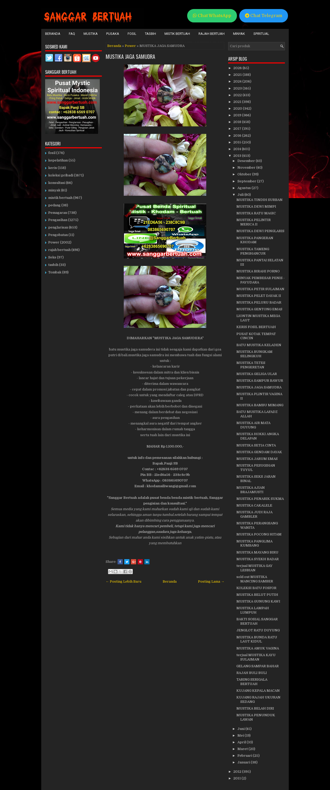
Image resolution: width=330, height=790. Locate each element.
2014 (237, 149)
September (247, 181)
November (246, 167)
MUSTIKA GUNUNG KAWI (258, 601)
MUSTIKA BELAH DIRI (255, 708)
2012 (237, 771)
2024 (237, 81)
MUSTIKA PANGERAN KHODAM (254, 240)
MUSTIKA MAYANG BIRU (257, 552)
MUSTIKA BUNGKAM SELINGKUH (254, 354)
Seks (52, 257)
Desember (246, 161)
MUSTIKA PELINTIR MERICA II (253, 222)
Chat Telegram (263, 15)
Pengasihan (57, 220)
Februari (245, 756)
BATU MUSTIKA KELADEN (258, 345)
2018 (237, 122)
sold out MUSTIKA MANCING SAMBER (254, 579)
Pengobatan (58, 235)
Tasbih (150, 34)
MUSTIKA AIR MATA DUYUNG (253, 425)
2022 (238, 95)
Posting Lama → (211, 581)
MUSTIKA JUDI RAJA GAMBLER (254, 514)
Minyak (239, 34)
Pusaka (112, 34)
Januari (244, 762)
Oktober (244, 174)
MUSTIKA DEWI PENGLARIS (260, 231)
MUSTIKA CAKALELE (254, 505)
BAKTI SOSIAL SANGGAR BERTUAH (257, 621)
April (242, 742)
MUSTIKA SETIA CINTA (256, 445)
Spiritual (261, 34)
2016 (237, 135)
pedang (54, 205)
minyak (54, 190)
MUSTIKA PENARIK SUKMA (260, 499)
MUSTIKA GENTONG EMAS (259, 309)
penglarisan (58, 227)
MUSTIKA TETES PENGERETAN (250, 365)
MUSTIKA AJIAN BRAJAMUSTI (250, 490)
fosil (51, 153)
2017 (237, 129)
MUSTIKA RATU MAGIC (256, 213)
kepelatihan (58, 160)
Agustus (244, 188)
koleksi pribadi (60, 175)
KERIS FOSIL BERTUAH (256, 327)
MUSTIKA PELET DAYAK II (258, 296)
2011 (237, 778)
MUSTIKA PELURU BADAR (258, 302)
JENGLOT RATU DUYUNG (258, 630)
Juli (240, 195)
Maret (243, 749)
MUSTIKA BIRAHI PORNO (258, 271)
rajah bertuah (59, 250)
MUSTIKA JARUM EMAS (257, 459)
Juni (241, 729)
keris (52, 168)
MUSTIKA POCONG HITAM (259, 534)
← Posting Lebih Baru (123, 581)
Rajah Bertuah (212, 34)
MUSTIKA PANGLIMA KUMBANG (254, 543)
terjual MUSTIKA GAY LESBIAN (254, 568)
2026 (238, 68)
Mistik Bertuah (177, 34)
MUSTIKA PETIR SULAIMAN (260, 289)
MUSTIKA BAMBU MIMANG (259, 405)
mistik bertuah (60, 198)
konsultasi (56, 183)
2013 (237, 156)
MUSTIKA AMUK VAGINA (257, 648)
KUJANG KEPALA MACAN (258, 691)
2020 (238, 108)
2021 (237, 102)
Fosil (132, 34)
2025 (238, 75)
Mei (241, 735)
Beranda (52, 34)
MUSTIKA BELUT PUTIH (257, 595)
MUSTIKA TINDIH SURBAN (259, 200)
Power (130, 46)
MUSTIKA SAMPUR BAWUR (259, 380)
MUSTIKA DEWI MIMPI (256, 206)
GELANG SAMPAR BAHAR (257, 666)
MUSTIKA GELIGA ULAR (256, 374)
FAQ (72, 34)
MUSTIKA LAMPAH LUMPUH (252, 610)
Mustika (91, 34)
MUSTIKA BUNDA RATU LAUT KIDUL (256, 639)
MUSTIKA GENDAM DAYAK (259, 452)
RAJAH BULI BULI (251, 673)
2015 (237, 142)
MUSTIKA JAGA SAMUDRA (130, 56)
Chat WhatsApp (212, 15)
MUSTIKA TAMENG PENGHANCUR (252, 251)
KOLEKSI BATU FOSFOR (256, 588)
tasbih (53, 265)
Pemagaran (57, 213)
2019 (237, 115)
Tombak (54, 272)
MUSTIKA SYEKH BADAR (257, 559)
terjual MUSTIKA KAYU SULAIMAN (256, 657)
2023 (238, 88)
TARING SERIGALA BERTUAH (251, 682)
